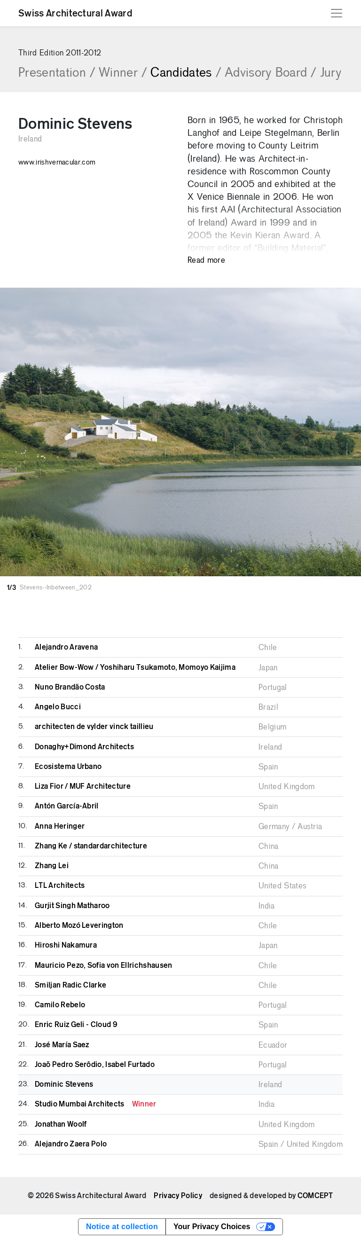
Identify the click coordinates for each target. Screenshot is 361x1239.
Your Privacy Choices (211, 1227)
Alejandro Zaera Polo (71, 1144)
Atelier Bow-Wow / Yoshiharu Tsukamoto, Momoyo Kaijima (135, 667)
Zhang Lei (52, 866)
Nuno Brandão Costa (70, 687)
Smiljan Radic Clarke (70, 985)
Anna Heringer (60, 826)
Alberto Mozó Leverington (79, 925)
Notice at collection (122, 1227)
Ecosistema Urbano (68, 766)
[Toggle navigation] (336, 13)
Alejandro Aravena (66, 647)
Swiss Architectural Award (75, 13)
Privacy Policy (178, 1196)
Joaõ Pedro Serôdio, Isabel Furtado (95, 1064)
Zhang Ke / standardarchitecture (91, 846)
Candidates (185, 73)
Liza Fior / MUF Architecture (83, 786)
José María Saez (62, 1045)
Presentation (56, 73)
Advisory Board (270, 73)
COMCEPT (315, 1196)
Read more (206, 261)
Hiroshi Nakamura (66, 945)
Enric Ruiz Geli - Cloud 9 (76, 1024)
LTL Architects (60, 885)
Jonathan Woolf (60, 1124)
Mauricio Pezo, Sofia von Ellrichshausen (103, 965)
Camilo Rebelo (60, 1005)
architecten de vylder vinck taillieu (94, 726)
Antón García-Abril (67, 806)
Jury (330, 73)
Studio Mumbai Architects (96, 1104)
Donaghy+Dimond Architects (84, 747)
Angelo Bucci (58, 707)
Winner (123, 73)
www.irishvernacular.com (56, 162)
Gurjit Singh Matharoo (72, 906)
